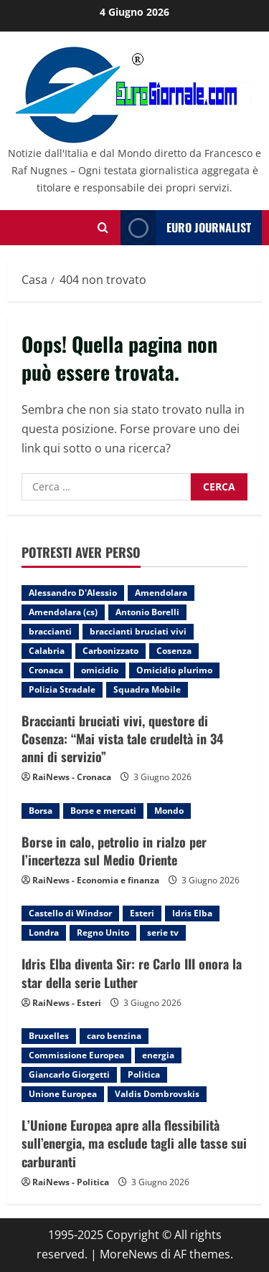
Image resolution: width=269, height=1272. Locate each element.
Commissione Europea (76, 1055)
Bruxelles (49, 1036)
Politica (144, 1074)
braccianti (50, 631)
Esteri (142, 913)
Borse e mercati (103, 811)
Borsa (40, 811)
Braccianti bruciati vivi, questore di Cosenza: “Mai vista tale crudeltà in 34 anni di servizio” (122, 738)
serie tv (163, 932)
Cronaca (46, 670)
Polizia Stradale (62, 689)
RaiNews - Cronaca (71, 777)
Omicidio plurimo (174, 670)
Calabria (47, 651)
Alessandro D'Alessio (73, 593)
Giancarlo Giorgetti (69, 1074)
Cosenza (174, 651)
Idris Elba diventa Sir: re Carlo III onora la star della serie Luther (132, 972)
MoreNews (129, 1254)
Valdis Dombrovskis (157, 1094)
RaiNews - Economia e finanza (95, 880)
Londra (44, 932)
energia (158, 1055)
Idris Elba (192, 913)
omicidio (99, 670)
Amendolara (161, 593)
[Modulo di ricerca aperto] (103, 228)
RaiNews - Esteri (66, 1003)
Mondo (169, 811)
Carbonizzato (110, 651)
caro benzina (114, 1036)
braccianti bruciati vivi (138, 631)
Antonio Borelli (147, 612)
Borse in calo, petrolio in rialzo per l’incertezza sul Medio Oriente (114, 850)
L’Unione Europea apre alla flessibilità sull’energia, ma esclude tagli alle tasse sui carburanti (134, 1143)
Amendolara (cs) (63, 612)
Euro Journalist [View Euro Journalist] (186, 227)
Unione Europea (63, 1094)
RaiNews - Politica (70, 1182)
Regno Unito (103, 932)
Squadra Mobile (147, 689)
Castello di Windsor (70, 913)
